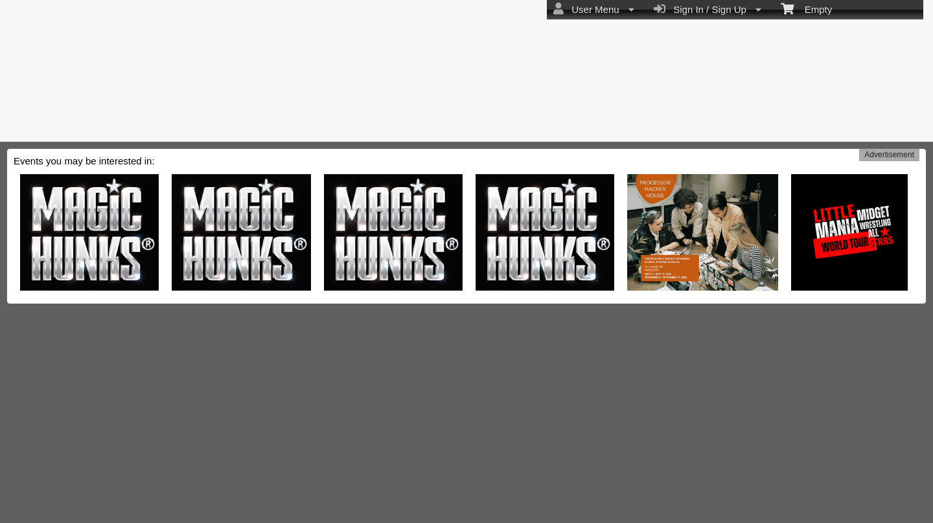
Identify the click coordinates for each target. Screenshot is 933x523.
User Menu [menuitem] (593, 9)
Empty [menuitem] (806, 8)
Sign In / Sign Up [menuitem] (707, 9)
